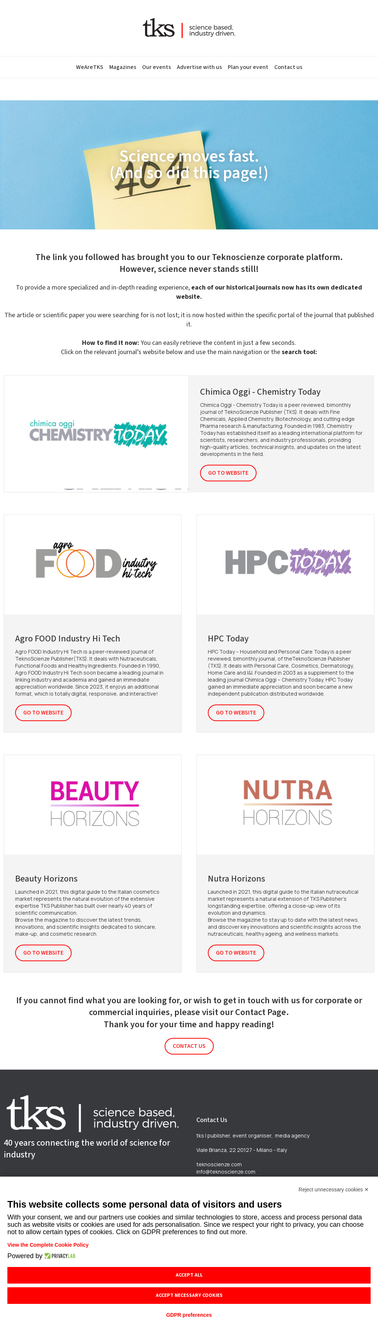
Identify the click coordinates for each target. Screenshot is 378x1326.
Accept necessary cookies (189, 1295)
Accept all (189, 1275)
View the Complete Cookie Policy (48, 1245)
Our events (156, 67)
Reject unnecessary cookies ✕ (334, 1189)
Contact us (288, 67)
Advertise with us (199, 67)
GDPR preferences (189, 1315)
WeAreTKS (89, 67)
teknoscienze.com (219, 1164)
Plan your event (248, 67)
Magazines (122, 67)
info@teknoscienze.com (225, 1171)
